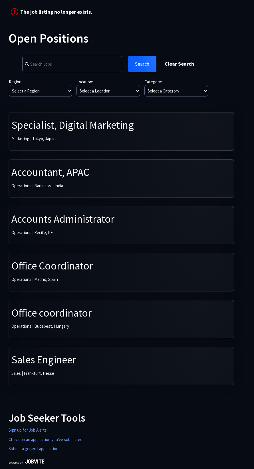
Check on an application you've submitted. (46, 439)
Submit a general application (34, 448)
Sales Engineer (43, 359)
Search (142, 64)
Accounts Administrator (62, 219)
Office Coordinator (52, 265)
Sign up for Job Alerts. (28, 430)
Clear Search (179, 64)
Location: (84, 81)
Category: (153, 81)
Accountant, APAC (50, 172)
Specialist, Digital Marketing (72, 125)
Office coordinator (51, 312)
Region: (15, 81)
